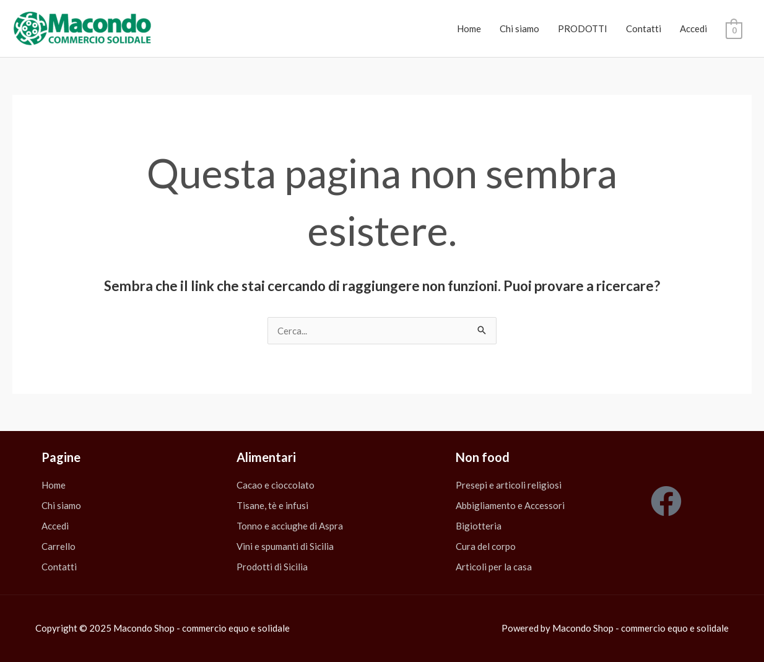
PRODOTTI (582, 28)
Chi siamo (519, 28)
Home (469, 28)
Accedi (693, 28)
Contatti (643, 28)
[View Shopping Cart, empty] (734, 29)
